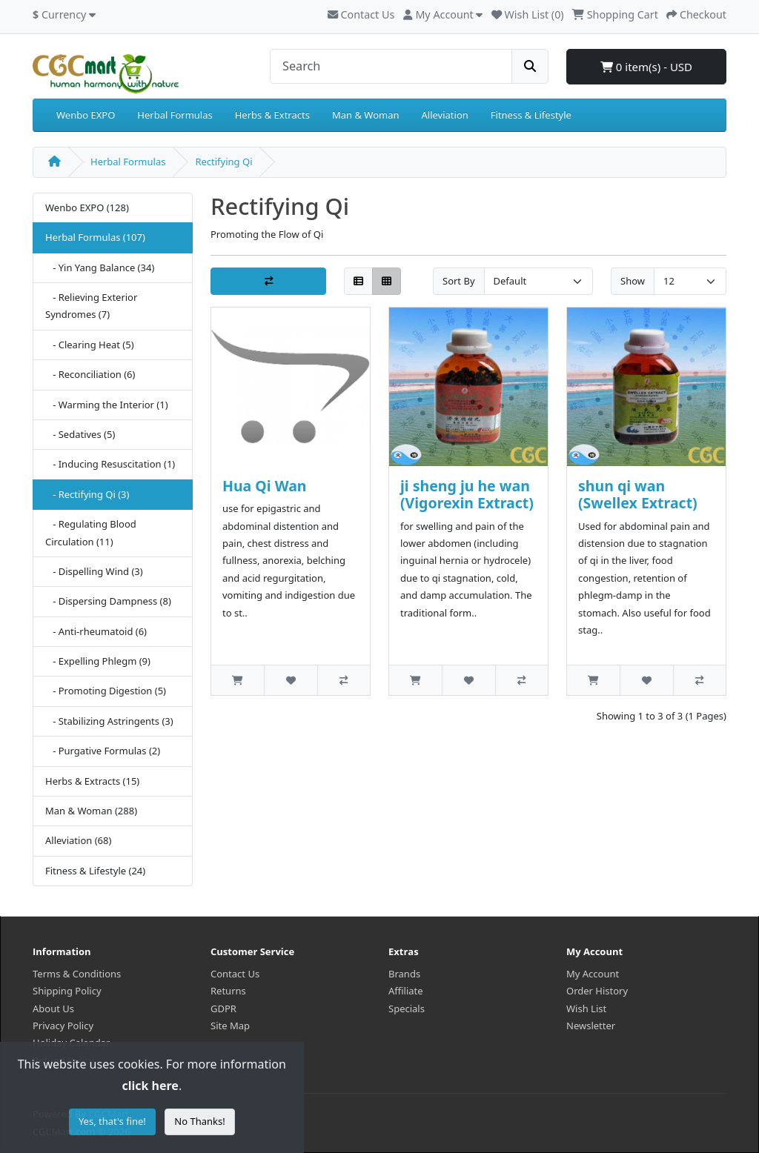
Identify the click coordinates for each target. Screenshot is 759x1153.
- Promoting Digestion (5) (105, 690)
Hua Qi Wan (264, 486)
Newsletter (590, 1025)
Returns (228, 990)
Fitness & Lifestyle (531, 115)
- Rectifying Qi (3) (87, 494)
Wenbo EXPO (85, 115)
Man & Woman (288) (91, 810)
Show (632, 281)
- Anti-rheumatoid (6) (96, 631)
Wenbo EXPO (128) (87, 207)
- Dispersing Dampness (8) (108, 601)
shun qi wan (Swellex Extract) (637, 494)
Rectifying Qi (223, 161)
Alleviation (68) (78, 840)
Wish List (586, 1008)
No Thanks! (199, 1121)
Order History (597, 990)
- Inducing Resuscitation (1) (110, 464)
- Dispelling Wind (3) (94, 571)
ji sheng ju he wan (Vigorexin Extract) (467, 494)
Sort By (459, 281)
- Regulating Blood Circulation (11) (90, 532)
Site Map (230, 1025)
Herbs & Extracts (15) (92, 781)
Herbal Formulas (174, 115)
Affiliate (405, 990)
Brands (404, 973)
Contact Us (361, 14)
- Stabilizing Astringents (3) (109, 721)
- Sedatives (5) (80, 434)
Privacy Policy (63, 1025)
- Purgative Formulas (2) (102, 750)
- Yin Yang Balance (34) (99, 267)
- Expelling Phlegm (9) (97, 661)
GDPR (223, 1008)
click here (150, 1085)
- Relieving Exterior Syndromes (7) (91, 305)
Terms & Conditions (77, 973)
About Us (53, 1008)
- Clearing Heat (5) (89, 344)
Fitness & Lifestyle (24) (95, 870)
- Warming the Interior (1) (106, 404)
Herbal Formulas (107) (95, 237)
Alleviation (445, 115)
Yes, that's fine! (112, 1121)
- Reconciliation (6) (90, 374)
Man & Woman (366, 115)
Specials (406, 1008)
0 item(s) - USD (646, 66)
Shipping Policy (67, 990)
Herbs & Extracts (272, 115)
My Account (592, 973)
